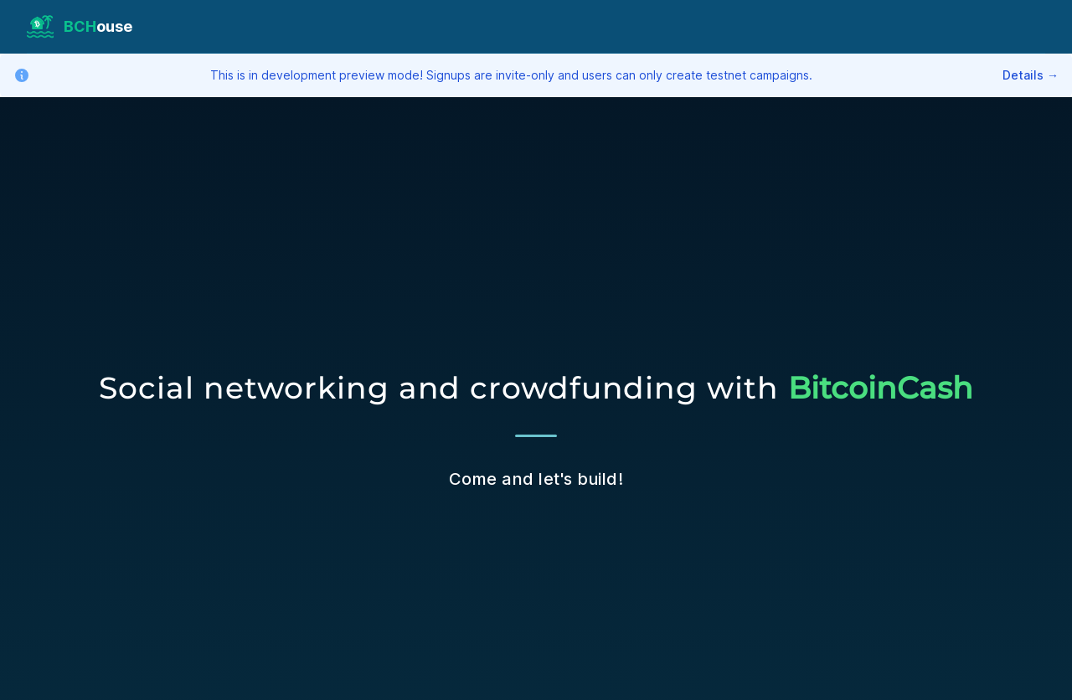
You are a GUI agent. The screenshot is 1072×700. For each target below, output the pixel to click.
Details (1030, 75)
